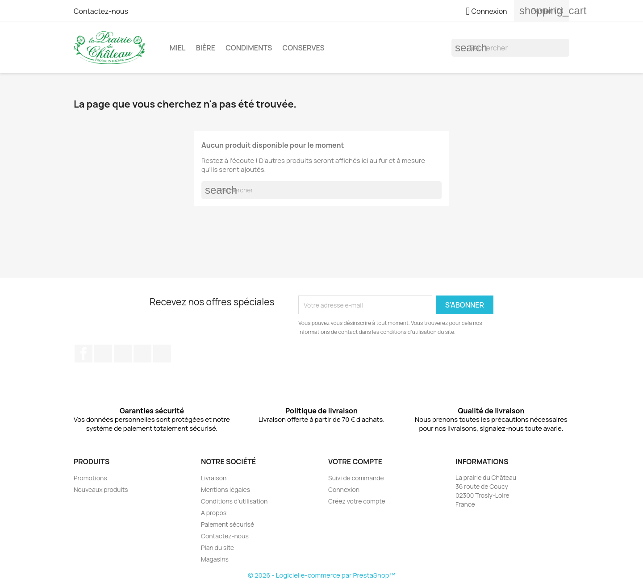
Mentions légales (225, 489)
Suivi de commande (356, 478)
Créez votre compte (356, 501)
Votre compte (355, 461)
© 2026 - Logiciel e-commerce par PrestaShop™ (321, 575)
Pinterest (123, 353)
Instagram (142, 353)
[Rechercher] (510, 48)
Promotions (90, 478)
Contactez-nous (101, 11)
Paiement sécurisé (227, 524)
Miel (178, 48)
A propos (213, 512)
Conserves (304, 48)
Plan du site (217, 547)
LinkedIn (162, 353)
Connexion (343, 489)
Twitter (103, 353)
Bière (205, 48)
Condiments (248, 48)
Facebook (83, 353)
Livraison (213, 478)
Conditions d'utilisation (234, 501)
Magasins (215, 559)
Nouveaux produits (101, 489)
